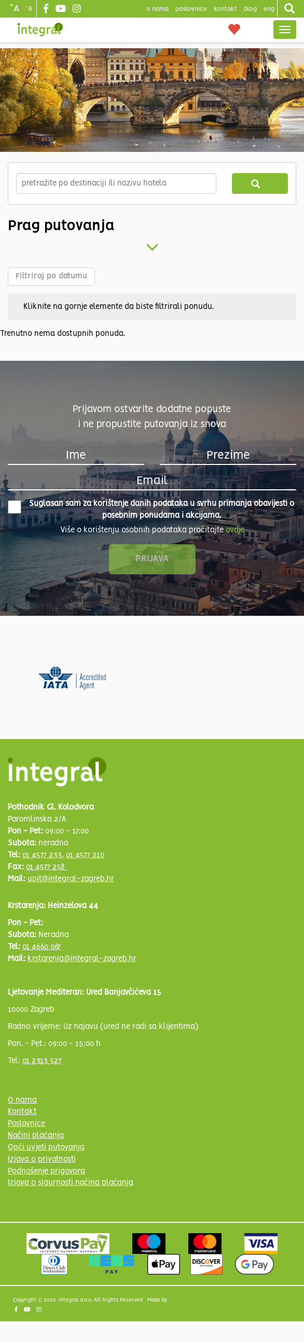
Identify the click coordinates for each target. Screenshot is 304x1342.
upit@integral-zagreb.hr (70, 879)
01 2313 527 (42, 1061)
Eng (269, 9)
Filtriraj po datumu (51, 276)
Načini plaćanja (36, 1135)
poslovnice (191, 9)
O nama (22, 1100)
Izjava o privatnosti (42, 1159)
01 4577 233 (42, 855)
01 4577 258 (46, 867)
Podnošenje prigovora (46, 1171)
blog (250, 9)
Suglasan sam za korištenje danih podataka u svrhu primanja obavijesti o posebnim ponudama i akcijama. (151, 509)
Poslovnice (26, 1123)
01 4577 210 (85, 855)
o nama (157, 9)
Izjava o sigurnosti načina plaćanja (70, 1182)
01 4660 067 (41, 947)
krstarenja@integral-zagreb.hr (81, 959)
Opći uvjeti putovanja (46, 1147)
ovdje (235, 530)
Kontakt (225, 9)
